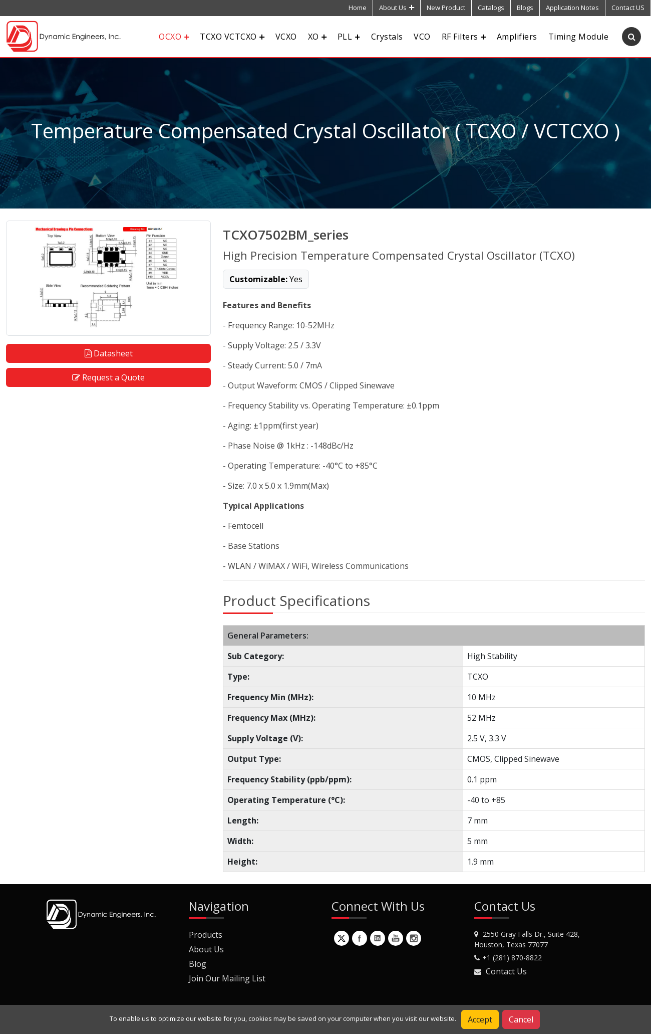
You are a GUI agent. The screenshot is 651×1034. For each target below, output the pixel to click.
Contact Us (506, 971)
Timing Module (578, 36)
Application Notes (572, 7)
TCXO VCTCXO (232, 36)
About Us (396, 7)
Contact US (627, 7)
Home (358, 7)
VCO (422, 36)
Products (205, 934)
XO (317, 36)
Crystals (387, 36)
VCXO (286, 36)
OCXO (174, 36)
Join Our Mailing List (227, 978)
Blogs (525, 7)
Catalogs (491, 7)
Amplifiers (517, 36)
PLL (349, 36)
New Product (446, 7)
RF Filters (464, 36)
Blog (197, 963)
